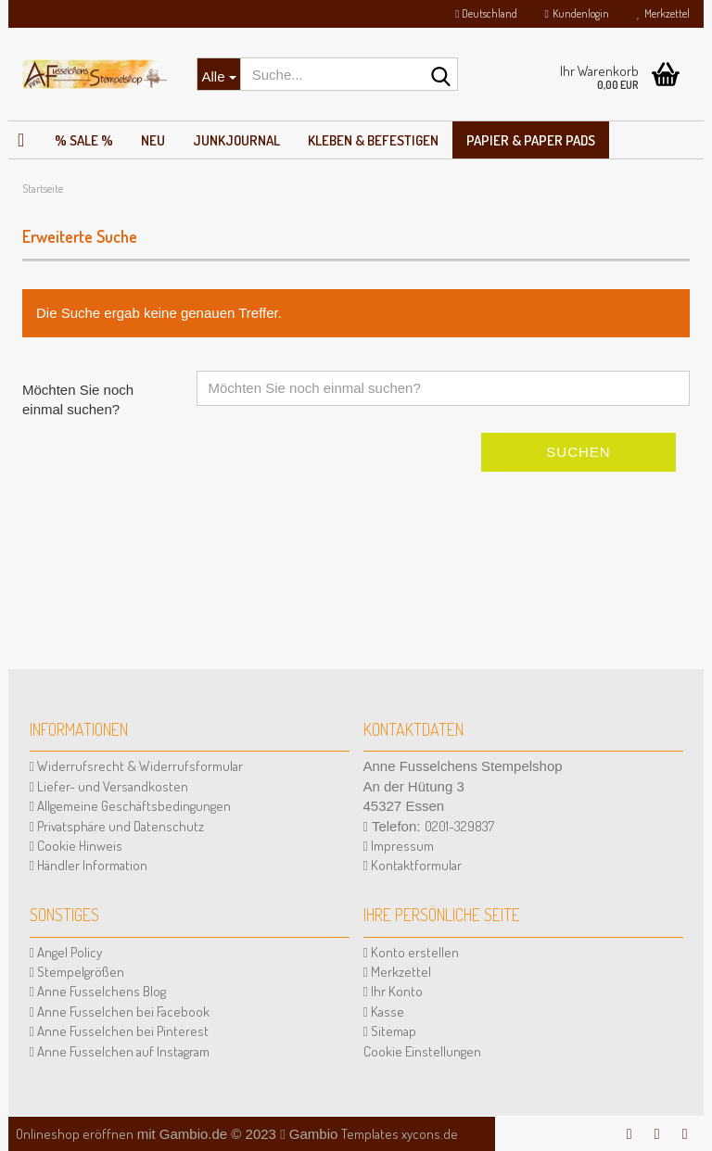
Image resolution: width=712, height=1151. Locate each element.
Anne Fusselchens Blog (98, 991)
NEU (153, 140)
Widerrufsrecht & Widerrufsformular (136, 766)
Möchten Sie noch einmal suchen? (78, 399)
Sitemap (389, 1031)
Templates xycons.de (399, 1134)
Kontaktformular (412, 865)
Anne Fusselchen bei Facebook (120, 1011)
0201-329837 (459, 826)
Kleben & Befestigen (373, 140)
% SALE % (84, 140)
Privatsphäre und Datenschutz (117, 826)
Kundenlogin (577, 13)
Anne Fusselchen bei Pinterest (119, 1031)
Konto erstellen (411, 952)
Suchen (578, 452)
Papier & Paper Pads (530, 140)
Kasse (383, 1011)
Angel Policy (66, 952)
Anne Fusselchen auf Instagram (120, 1051)
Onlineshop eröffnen (75, 1134)
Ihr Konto (393, 991)
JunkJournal (236, 140)
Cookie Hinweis (76, 845)
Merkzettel (663, 13)
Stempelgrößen (77, 971)
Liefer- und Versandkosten (109, 786)
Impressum (398, 845)
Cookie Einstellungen (422, 1051)
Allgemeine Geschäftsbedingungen (130, 806)
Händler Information (88, 865)
